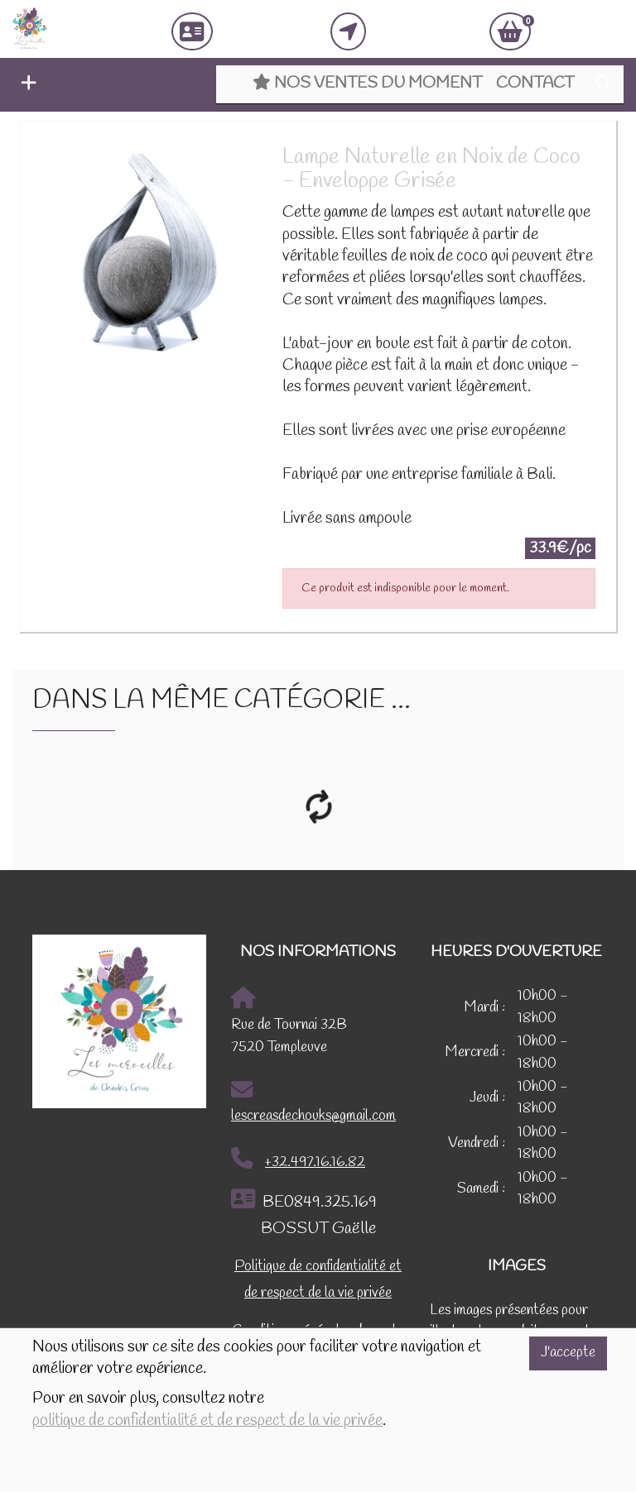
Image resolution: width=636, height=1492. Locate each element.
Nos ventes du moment (367, 83)
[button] (24, 85)
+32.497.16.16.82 (298, 1159)
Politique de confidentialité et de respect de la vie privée (318, 1280)
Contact (535, 83)
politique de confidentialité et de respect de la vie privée (207, 1421)
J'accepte (568, 1352)
